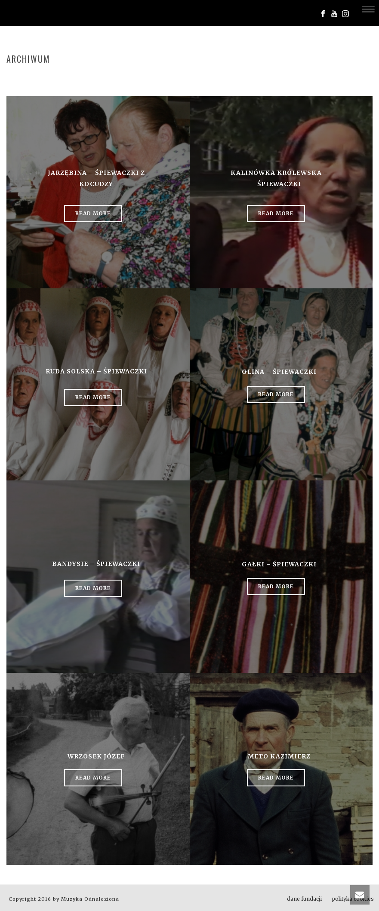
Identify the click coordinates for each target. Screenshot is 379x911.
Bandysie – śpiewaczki (96, 564)
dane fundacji (304, 899)
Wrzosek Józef (96, 756)
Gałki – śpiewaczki (279, 564)
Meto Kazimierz (279, 756)
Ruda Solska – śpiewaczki (96, 371)
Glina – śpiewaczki (279, 372)
